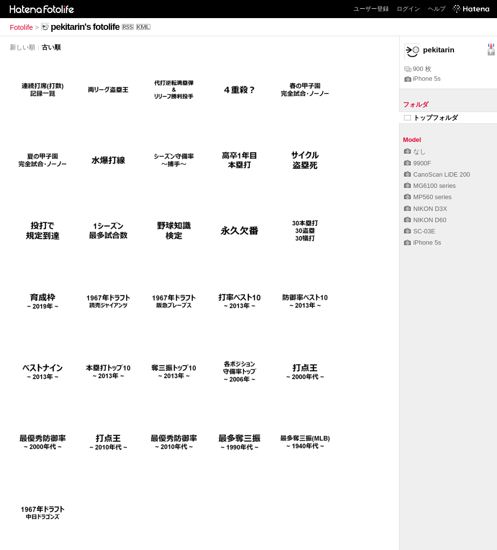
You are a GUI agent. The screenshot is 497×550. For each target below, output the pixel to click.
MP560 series (427, 197)
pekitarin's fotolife (85, 27)
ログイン (408, 8)
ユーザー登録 (371, 8)
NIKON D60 (425, 220)
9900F (417, 163)
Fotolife (21, 27)
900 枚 (417, 68)
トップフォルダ (431, 117)
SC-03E (419, 231)
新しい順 (22, 47)
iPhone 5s (422, 78)
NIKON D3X (425, 208)
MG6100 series (430, 185)
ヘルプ (437, 8)
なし (415, 151)
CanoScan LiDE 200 (437, 174)
